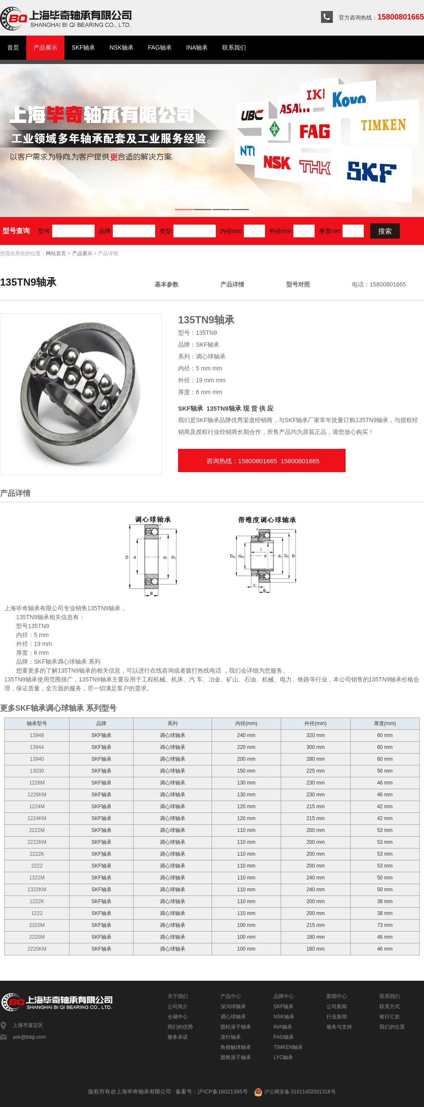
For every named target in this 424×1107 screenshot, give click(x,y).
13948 (37, 735)
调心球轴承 (233, 1017)
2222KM (37, 842)
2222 (37, 866)
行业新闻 (336, 1017)
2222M (37, 830)
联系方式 (389, 1007)
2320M (37, 925)
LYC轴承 (283, 1057)
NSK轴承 (121, 47)
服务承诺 (177, 1037)
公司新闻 (336, 1007)
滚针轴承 (230, 1037)
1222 (37, 913)
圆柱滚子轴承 (235, 1027)
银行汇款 (389, 1017)
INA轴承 (197, 47)
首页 (13, 47)
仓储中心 (177, 1017)
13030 (37, 771)
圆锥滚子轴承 (235, 1057)
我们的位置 (392, 1027)
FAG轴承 (160, 47)
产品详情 (232, 284)
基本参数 (167, 284)
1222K (37, 901)
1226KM (37, 795)
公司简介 (177, 1007)
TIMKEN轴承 (288, 1047)
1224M (37, 806)
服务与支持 (339, 1027)
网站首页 (56, 253)
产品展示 (45, 47)
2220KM (37, 949)
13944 (37, 747)
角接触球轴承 (235, 1047)
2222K (37, 854)
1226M (37, 783)
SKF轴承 (83, 47)
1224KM (37, 818)
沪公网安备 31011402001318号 (294, 1092)
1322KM (37, 890)
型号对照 (298, 284)
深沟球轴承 (233, 1007)
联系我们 (234, 47)
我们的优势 (180, 1027)
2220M (37, 937)
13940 (37, 759)
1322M (37, 878)
